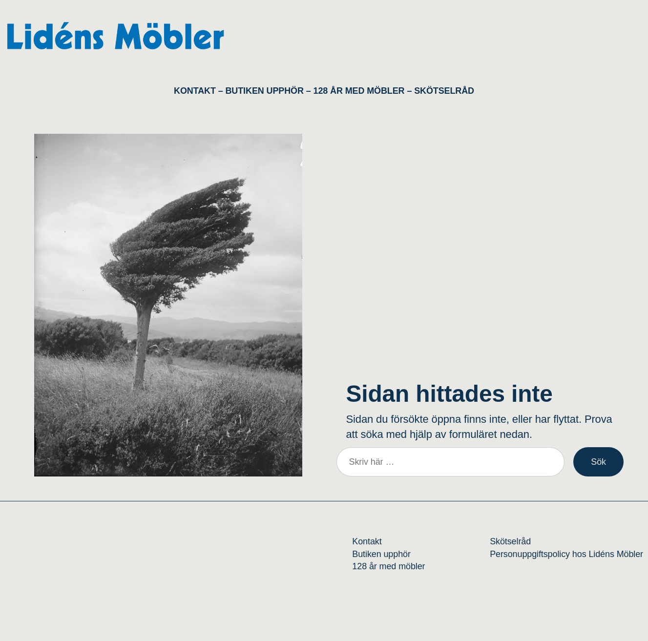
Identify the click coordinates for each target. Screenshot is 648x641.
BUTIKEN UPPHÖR (264, 91)
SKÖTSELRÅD (444, 91)
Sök (598, 462)
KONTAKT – (199, 91)
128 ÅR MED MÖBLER (359, 91)
